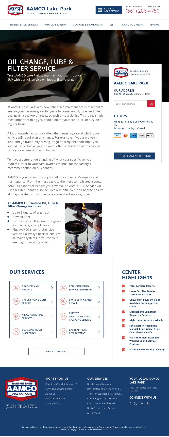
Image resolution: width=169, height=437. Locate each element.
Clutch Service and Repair (101, 403)
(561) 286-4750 (142, 10)
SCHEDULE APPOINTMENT (134, 155)
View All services (56, 351)
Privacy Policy (52, 403)
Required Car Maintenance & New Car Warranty (62, 384)
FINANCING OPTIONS (132, 24)
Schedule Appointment (108, 9)
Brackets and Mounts (99, 384)
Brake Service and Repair (101, 408)
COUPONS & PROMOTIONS (88, 24)
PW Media (115, 427)
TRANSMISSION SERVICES (24, 24)
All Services (93, 412)
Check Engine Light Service (102, 398)
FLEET (111, 24)
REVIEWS (154, 24)
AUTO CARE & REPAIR (55, 24)
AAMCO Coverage (55, 398)
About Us (50, 393)
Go (151, 103)
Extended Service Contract (59, 388)
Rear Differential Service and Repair (104, 388)
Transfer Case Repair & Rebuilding (104, 393)
